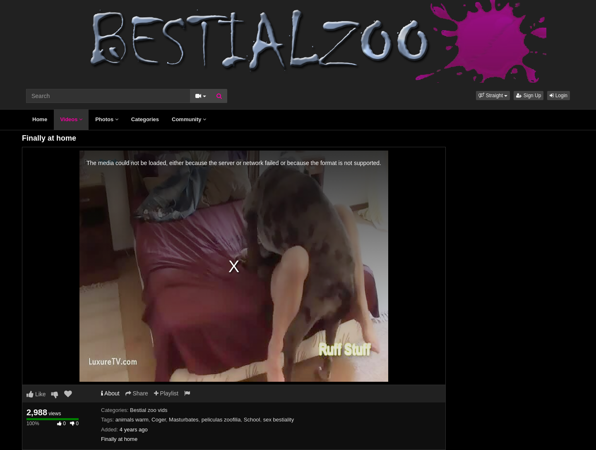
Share (136, 393)
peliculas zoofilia (221, 419)
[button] (493, 95)
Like (36, 394)
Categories (145, 119)
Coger (158, 419)
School (252, 419)
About (110, 393)
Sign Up (528, 95)
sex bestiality (278, 419)
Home (39, 119)
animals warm (132, 419)
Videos (71, 119)
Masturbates (184, 419)
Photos (106, 119)
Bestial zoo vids (148, 410)
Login (558, 95)
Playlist (166, 393)
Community (189, 119)
